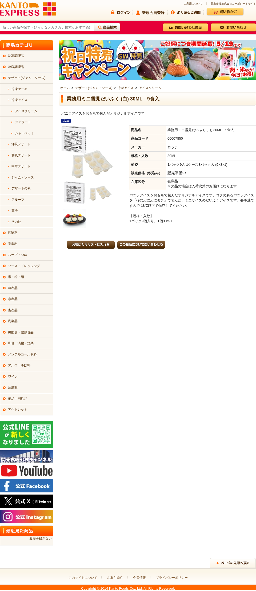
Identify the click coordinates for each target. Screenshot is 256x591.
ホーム (65, 88)
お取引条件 (115, 578)
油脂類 (13, 387)
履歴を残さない (40, 538)
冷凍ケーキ (19, 89)
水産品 (13, 299)
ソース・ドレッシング (24, 266)
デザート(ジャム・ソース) (94, 88)
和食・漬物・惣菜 (21, 343)
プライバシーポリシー (172, 578)
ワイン (13, 376)
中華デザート (21, 166)
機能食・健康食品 (21, 332)
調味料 (13, 232)
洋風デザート (21, 144)
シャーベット (24, 133)
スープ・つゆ (17, 255)
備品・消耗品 (17, 398)
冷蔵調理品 (16, 67)
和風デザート (21, 155)
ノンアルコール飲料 (22, 354)
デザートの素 (21, 188)
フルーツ (17, 199)
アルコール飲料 (19, 365)
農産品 (13, 288)
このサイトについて (83, 578)
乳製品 (13, 321)
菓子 (14, 210)
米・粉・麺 (16, 277)
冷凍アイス (126, 88)
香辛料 (13, 244)
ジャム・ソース (22, 177)
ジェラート (23, 122)
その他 (16, 222)
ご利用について (193, 3)
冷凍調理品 (16, 56)
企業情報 (139, 578)
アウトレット (17, 409)
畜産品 (13, 310)
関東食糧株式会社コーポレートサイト (233, 3)
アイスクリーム (150, 88)
